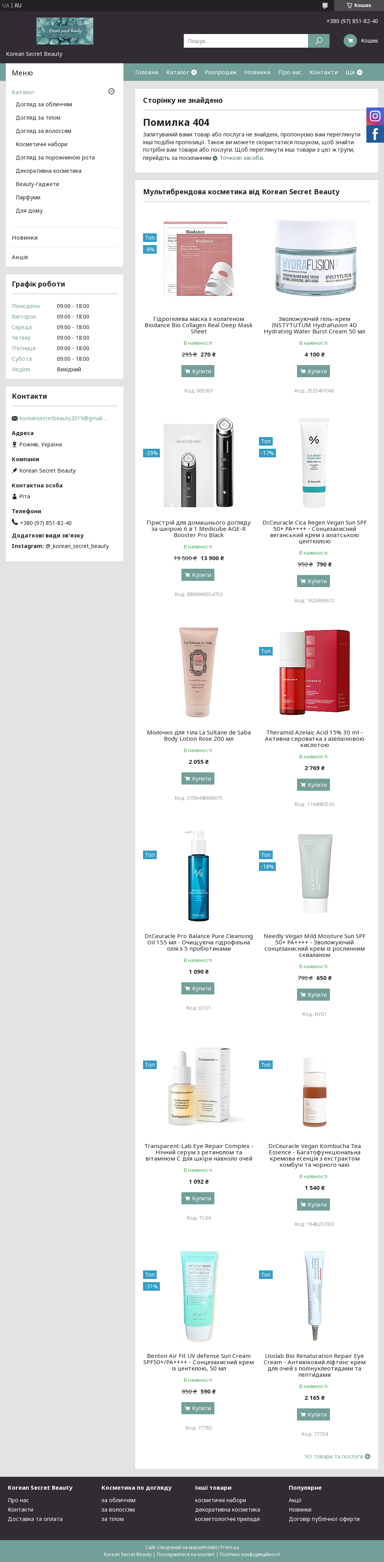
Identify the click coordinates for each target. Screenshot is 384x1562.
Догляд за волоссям (43, 131)
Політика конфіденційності (250, 1554)
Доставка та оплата (35, 1519)
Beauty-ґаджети (37, 184)
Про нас (290, 72)
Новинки (257, 72)
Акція (20, 257)
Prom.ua (229, 1547)
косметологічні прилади (227, 1519)
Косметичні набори (41, 145)
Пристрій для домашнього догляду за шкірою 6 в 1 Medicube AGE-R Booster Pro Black (199, 528)
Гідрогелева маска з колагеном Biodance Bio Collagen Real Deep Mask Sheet (199, 324)
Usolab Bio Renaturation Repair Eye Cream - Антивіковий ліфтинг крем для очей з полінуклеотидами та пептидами (315, 1364)
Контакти (324, 72)
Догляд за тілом (38, 118)
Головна (146, 72)
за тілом (112, 1519)
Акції (295, 1500)
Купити (201, 371)
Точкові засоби (241, 157)
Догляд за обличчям (44, 105)
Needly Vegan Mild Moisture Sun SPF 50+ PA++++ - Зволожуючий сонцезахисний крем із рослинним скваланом (315, 945)
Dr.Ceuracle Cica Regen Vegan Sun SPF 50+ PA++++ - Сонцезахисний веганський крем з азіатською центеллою (315, 531)
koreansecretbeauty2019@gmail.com (65, 418)
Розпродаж (221, 72)
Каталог (177, 72)
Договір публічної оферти (324, 1519)
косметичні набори (220, 1500)
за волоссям (118, 1509)
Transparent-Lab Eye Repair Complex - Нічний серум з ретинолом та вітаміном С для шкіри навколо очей (199, 1152)
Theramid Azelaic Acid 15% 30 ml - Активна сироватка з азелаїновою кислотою (314, 738)
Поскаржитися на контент (186, 1554)
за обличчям (118, 1500)
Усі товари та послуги (334, 1456)
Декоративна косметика (49, 171)
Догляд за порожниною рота (55, 158)
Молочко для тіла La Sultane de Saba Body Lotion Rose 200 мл (199, 735)
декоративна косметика (227, 1509)
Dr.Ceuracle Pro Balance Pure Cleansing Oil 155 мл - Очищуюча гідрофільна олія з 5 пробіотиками (199, 942)
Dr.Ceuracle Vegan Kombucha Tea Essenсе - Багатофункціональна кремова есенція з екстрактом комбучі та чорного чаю (314, 1155)
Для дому (29, 211)
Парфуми (28, 198)
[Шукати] (319, 41)
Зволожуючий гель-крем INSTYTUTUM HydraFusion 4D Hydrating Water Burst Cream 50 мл (314, 324)
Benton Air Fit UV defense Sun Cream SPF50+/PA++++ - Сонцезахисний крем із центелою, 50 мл (198, 1361)
